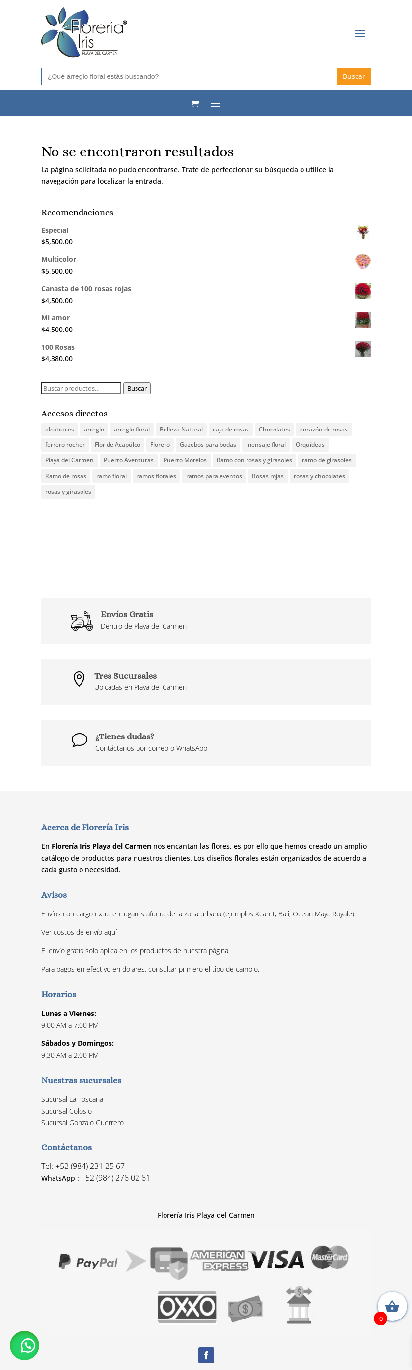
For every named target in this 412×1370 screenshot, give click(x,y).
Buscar (137, 388)
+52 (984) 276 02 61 (115, 1177)
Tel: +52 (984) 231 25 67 (83, 1166)
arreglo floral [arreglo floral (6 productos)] (132, 429)
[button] (24, 1345)
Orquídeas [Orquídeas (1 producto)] (310, 444)
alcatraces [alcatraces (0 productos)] (59, 429)
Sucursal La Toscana (72, 1099)
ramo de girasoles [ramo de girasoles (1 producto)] (327, 460)
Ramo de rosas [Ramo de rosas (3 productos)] (65, 476)
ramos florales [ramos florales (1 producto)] (156, 476)
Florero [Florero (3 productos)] (160, 444)
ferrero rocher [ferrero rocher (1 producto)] (65, 444)
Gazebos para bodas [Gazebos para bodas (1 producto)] (208, 444)
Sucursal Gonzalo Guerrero (82, 1122)
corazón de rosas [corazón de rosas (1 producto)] (324, 429)
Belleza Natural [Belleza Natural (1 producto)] (181, 429)
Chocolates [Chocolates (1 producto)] (274, 429)
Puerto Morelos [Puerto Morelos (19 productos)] (185, 460)
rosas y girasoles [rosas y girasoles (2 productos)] (68, 491)
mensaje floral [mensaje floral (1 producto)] (266, 444)
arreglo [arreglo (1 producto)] (94, 429)
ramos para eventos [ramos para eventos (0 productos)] (214, 476)
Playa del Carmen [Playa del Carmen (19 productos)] (69, 460)
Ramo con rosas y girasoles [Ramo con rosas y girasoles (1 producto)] (254, 460)
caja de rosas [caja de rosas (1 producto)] (231, 429)
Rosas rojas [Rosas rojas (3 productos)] (268, 476)
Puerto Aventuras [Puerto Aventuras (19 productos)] (129, 460)
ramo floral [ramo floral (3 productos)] (111, 476)
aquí (110, 932)
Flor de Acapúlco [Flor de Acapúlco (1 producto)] (117, 444)
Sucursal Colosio (66, 1111)
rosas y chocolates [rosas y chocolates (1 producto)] (319, 476)
